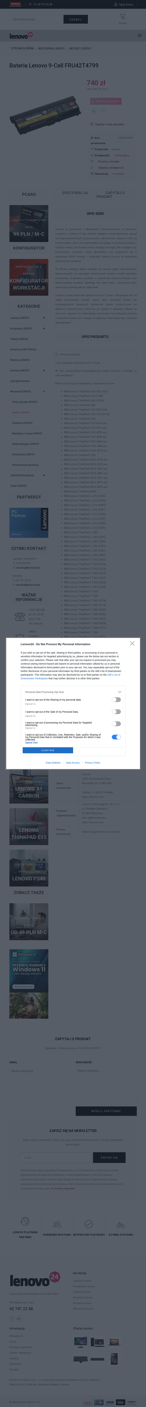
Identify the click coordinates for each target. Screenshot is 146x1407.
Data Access (73, 762)
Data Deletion (53, 762)
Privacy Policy (92, 762)
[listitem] (73, 692)
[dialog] (73, 703)
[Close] (133, 644)
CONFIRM (47, 750)
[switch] (116, 699)
